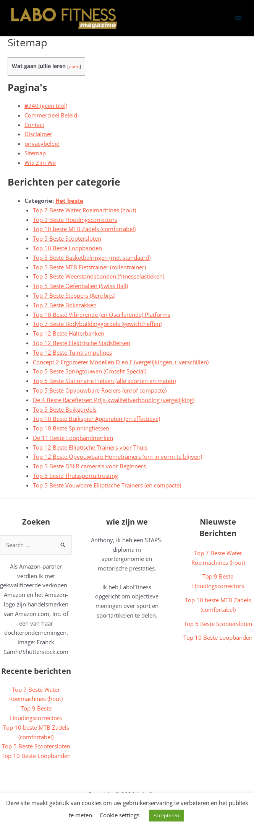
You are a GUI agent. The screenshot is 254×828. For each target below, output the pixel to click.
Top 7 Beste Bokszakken (65, 305)
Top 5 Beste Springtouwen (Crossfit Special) (89, 371)
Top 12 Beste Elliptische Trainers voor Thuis (90, 447)
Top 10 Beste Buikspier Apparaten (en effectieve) (96, 418)
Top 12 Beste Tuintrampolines (72, 352)
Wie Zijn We (40, 162)
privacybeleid (42, 143)
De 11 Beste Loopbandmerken (73, 438)
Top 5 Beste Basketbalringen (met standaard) (91, 257)
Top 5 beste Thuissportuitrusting (75, 475)
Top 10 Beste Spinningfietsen (71, 428)
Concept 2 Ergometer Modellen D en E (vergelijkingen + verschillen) (121, 362)
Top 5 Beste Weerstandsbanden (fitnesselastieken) (98, 276)
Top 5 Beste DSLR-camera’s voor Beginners (89, 466)
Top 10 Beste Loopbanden (67, 248)
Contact (34, 125)
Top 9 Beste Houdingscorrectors (75, 219)
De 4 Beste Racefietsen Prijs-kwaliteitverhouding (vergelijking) (113, 400)
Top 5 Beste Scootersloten (67, 238)
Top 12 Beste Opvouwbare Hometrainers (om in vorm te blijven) (117, 456)
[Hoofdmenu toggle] (238, 18)
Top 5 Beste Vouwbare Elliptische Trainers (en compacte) (107, 485)
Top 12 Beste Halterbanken (68, 333)
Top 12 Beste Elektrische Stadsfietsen (81, 343)
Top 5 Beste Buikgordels (65, 409)
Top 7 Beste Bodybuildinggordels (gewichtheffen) (97, 324)
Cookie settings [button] (119, 815)
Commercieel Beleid (50, 115)
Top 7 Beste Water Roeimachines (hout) (84, 210)
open (74, 66)
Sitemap (35, 153)
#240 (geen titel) (45, 105)
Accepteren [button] (166, 815)
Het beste (69, 200)
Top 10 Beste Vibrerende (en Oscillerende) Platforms (101, 314)
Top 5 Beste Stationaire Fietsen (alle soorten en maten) (104, 381)
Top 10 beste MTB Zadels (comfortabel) (84, 229)
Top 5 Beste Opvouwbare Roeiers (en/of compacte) (100, 390)
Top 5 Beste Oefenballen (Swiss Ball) (80, 286)
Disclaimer (38, 134)
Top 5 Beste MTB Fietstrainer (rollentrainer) (89, 267)
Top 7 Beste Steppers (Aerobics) (74, 295)
